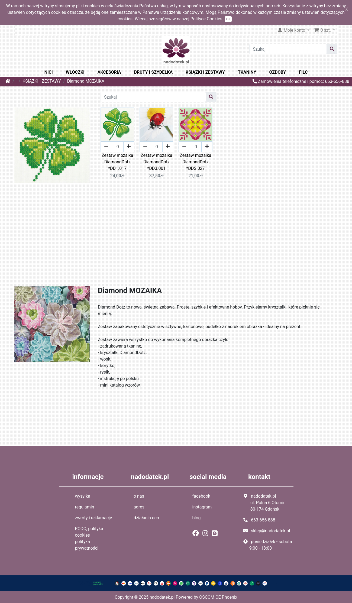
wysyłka (83, 496)
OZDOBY (277, 72)
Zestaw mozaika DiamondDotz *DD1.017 (117, 162)
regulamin (84, 507)
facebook (201, 496)
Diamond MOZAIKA (85, 81)
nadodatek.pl (162, 597)
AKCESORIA (109, 72)
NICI (48, 72)
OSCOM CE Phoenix (218, 597)
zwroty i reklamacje (93, 517)
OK (228, 19)
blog (196, 517)
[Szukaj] (288, 49)
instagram (202, 507)
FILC (303, 72)
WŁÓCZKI (75, 72)
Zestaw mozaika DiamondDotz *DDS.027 (195, 162)
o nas (139, 496)
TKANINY (247, 72)
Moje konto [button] (291, 30)
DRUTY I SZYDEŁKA (153, 72)
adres (139, 507)
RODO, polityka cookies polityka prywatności (89, 538)
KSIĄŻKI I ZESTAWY (205, 72)
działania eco (146, 517)
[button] (324, 30)
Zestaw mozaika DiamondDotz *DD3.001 (156, 162)
